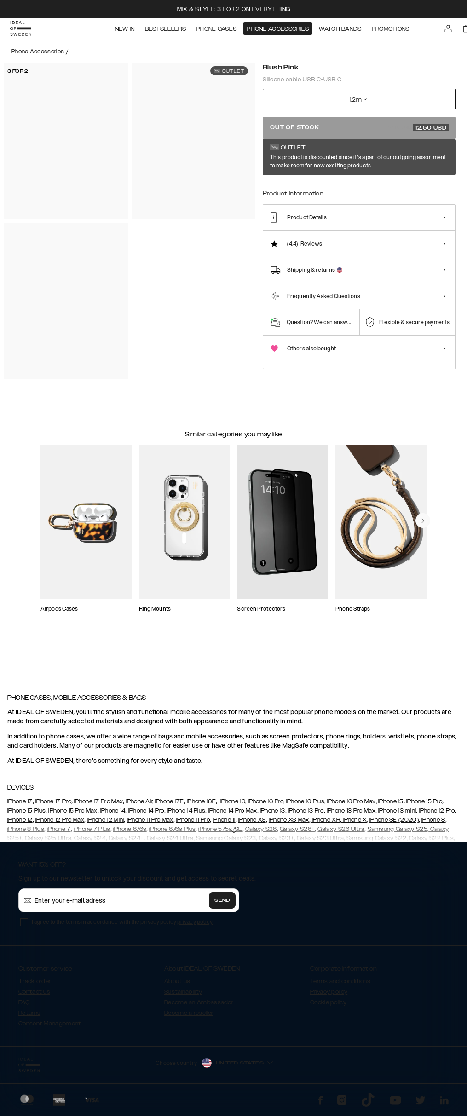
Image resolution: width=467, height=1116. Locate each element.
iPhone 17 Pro (53, 805)
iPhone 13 (272, 815)
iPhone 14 (113, 815)
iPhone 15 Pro (423, 805)
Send (222, 904)
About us (177, 985)
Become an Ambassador (198, 1006)
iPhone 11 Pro (193, 824)
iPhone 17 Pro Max (98, 805)
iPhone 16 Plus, (306, 805)
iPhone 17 (20, 805)
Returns (29, 1017)
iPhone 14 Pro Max (232, 815)
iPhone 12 (20, 824)
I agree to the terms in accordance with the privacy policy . (122, 926)
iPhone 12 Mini (105, 824)
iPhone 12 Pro (437, 815)
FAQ (23, 1006)
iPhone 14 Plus (186, 815)
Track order (34, 985)
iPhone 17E (169, 805)
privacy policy (195, 926)
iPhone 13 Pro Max (351, 815)
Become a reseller (188, 1017)
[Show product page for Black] (306, 188)
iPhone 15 (391, 805)
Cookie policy (328, 1006)
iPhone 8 (433, 824)
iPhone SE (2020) (394, 824)
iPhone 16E (201, 805)
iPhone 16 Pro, (265, 805)
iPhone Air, (139, 805)
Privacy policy (328, 996)
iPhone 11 (224, 824)
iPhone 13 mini (397, 815)
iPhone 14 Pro (145, 815)
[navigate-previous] (422, 562)
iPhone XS (252, 824)
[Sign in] (449, 31)
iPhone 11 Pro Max (150, 824)
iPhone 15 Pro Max (72, 815)
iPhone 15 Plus (26, 815)
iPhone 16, (233, 805)
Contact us (34, 996)
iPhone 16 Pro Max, (352, 805)
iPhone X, (354, 824)
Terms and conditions (340, 985)
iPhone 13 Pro (306, 815)
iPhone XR (325, 824)
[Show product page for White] (276, 188)
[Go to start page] (21, 31)
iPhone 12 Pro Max (59, 824)
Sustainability (183, 996)
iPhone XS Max (289, 824)
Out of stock (359, 127)
